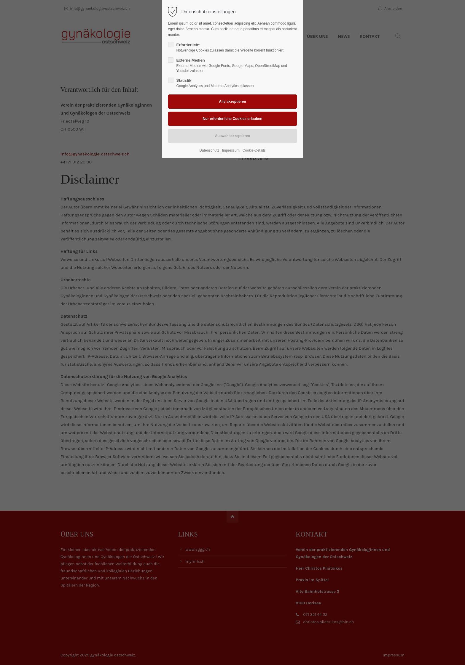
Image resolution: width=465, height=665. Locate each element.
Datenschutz (209, 150)
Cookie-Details (254, 150)
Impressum (231, 150)
